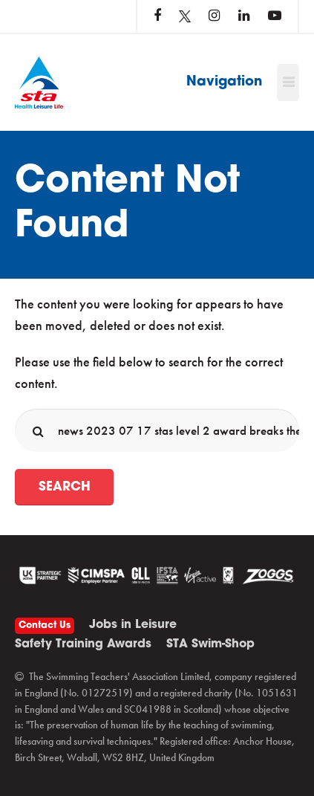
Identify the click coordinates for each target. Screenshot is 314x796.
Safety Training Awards (83, 644)
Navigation (224, 82)
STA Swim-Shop (210, 644)
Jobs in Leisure (133, 625)
